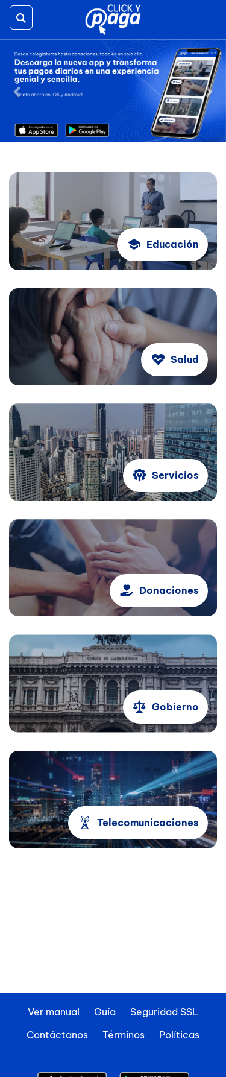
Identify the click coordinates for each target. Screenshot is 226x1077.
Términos (123, 1035)
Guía (105, 1012)
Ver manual (54, 1012)
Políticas (179, 1035)
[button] (17, 90)
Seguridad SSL (164, 1012)
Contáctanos (57, 1035)
